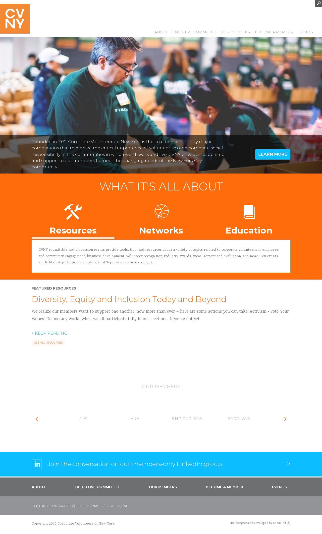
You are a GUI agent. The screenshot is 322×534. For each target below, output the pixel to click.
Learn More (272, 154)
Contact (40, 506)
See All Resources (48, 342)
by (257, 523)
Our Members (235, 32)
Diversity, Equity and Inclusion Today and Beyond (129, 299)
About (161, 32)
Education (249, 217)
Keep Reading (51, 333)
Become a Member (274, 32)
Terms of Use (100, 506)
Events (305, 32)
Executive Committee (194, 32)
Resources (73, 217)
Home (124, 506)
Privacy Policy (67, 506)
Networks (161, 217)
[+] (288, 523)
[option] (83, 419)
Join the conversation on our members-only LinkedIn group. (135, 464)
